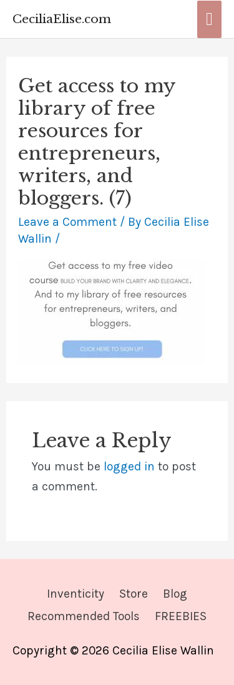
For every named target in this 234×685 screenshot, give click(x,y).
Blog (175, 593)
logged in (129, 466)
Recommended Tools (83, 616)
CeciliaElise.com (61, 18)
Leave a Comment (67, 222)
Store (133, 593)
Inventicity (75, 593)
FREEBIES (181, 616)
